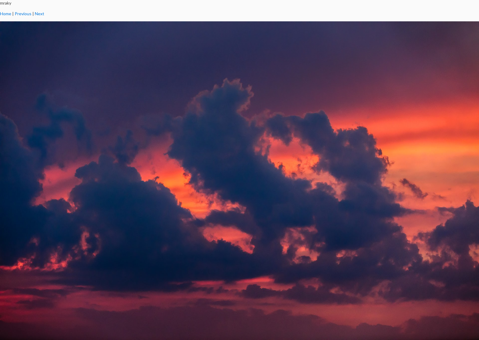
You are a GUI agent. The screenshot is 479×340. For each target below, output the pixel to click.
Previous (23, 13)
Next (39, 13)
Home (5, 13)
